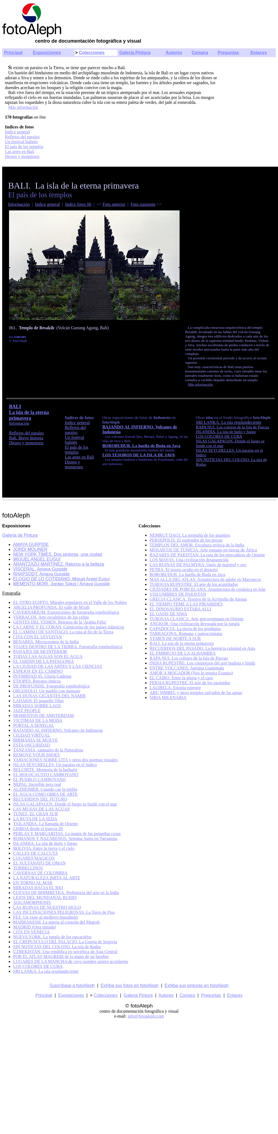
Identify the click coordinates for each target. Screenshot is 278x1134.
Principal (13, 52)
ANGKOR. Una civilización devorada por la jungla (194, 623)
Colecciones (92, 52)
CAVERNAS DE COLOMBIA (40, 873)
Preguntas (228, 52)
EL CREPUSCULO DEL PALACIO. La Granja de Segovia (65, 941)
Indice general (17, 132)
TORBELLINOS (28, 868)
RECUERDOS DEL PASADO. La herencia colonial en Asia (202, 648)
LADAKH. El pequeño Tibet (38, 700)
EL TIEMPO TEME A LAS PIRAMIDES (186, 604)
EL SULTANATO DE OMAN (39, 863)
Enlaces (258, 52)
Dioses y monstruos (22, 156)
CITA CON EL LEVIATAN (37, 636)
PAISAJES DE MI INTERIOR (40, 651)
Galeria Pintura (138, 995)
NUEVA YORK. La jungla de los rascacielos (52, 937)
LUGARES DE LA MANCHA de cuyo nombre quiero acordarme (70, 961)
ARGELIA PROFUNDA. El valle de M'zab (51, 607)
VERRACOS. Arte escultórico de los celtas (51, 617)
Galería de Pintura (20, 535)
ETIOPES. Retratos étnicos (37, 681)
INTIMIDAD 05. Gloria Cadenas (42, 676)
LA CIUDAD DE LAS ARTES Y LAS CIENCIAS (57, 666)
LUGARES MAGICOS (34, 858)
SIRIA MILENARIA (168, 697)
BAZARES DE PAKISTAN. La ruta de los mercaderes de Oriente (207, 555)
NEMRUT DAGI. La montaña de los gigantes (190, 535)
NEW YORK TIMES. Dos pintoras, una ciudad (57, 554)
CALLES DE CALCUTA (35, 853)
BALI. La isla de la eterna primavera (182, 643)
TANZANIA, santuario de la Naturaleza (48, 750)
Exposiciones (47, 52)
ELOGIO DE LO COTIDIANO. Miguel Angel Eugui (61, 579)
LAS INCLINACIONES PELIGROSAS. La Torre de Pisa (64, 912)
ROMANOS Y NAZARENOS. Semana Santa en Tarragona (65, 838)
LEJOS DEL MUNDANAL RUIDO (45, 897)
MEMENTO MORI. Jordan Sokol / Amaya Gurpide (61, 583)
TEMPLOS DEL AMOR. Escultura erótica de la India (197, 545)
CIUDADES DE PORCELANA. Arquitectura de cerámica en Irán (207, 589)
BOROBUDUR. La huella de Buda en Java (141, 445)
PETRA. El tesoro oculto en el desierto (184, 569)
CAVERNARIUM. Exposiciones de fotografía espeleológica (66, 612)
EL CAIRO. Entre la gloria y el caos (181, 677)
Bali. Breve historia (26, 438)
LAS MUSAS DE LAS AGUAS (41, 809)
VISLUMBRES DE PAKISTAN (178, 594)
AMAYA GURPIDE (31, 544)
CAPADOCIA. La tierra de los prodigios (185, 628)
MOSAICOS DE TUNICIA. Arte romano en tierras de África (203, 550)
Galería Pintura (134, 52)
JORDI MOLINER (30, 549)
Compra (200, 52)
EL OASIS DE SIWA (168, 614)
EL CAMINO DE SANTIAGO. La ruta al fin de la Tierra (63, 632)
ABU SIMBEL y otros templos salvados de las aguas (196, 692)
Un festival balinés (21, 141)
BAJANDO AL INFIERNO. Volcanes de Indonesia (58, 730)
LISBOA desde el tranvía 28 (38, 828)
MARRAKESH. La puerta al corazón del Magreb (56, 922)
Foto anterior (114, 204)
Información (19, 204)
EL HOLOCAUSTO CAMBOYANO (45, 774)
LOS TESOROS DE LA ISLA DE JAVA (138, 455)
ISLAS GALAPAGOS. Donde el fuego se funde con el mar (65, 804)
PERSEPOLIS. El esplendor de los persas (186, 540)
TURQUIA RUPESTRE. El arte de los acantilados (194, 584)
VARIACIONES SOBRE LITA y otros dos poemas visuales (65, 759)
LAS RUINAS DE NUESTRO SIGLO (47, 907)
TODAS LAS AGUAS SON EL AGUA (48, 656)
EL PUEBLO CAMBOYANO (39, 779)
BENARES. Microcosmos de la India (46, 641)
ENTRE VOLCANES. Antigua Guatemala (187, 668)
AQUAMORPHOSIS (32, 902)
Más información (23, 107)
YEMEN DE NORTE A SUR (175, 638)
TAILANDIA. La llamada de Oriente (45, 823)
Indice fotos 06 (78, 204)
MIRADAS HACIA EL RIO (38, 887)
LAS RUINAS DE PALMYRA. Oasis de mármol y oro (198, 564)
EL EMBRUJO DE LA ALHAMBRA (183, 653)
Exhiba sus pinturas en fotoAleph (197, 985)
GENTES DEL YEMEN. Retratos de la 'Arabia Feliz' (59, 622)
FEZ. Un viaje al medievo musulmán (45, 917)
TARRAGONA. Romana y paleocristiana (186, 633)
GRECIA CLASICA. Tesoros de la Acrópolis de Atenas (198, 599)
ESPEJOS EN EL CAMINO (38, 671)
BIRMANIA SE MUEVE (35, 740)
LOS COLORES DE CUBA (38, 966)
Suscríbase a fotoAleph (72, 985)
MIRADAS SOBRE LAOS (37, 705)
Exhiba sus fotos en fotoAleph (130, 985)
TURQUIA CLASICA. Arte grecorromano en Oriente (197, 618)
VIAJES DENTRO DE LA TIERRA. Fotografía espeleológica (67, 646)
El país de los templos (24, 146)
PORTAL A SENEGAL (33, 725)
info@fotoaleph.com (146, 1016)
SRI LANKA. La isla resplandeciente (228, 422)
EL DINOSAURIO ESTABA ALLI (180, 609)
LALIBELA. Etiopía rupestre (175, 687)
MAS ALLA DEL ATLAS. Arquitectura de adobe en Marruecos (205, 579)
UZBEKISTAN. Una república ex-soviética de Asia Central (65, 951)
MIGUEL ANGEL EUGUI (36, 559)
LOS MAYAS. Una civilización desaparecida (189, 559)
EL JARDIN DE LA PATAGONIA (43, 661)
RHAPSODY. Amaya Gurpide (41, 574)
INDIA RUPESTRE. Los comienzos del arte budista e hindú (202, 663)
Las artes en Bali (19, 151)
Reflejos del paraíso (22, 136)
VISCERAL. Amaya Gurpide (40, 569)
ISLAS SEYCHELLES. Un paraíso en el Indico (55, 764)
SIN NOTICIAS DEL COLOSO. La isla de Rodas (57, 946)
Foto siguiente (143, 204)
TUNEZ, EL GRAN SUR (35, 814)
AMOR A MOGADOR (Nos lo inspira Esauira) (191, 673)
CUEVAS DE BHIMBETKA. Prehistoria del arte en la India (66, 892)
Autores (174, 52)
